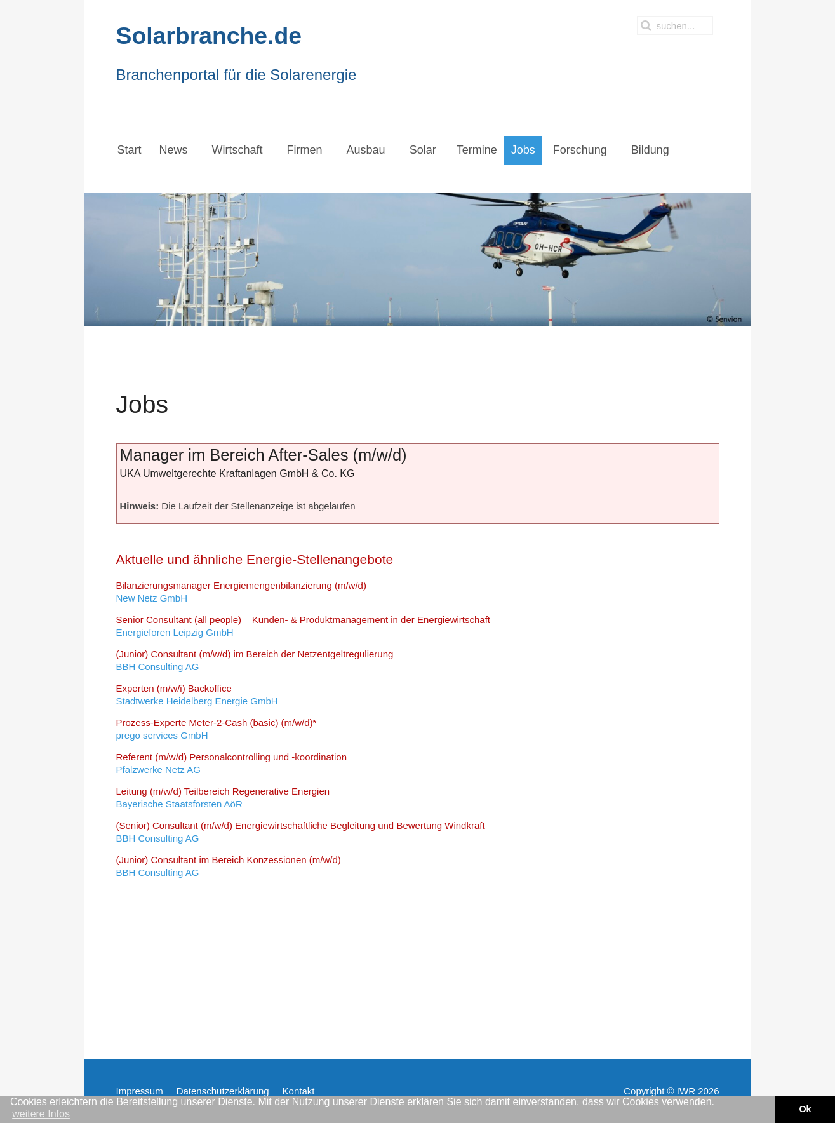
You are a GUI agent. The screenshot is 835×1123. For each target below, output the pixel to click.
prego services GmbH (216, 729)
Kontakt (299, 1091)
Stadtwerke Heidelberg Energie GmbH (197, 694)
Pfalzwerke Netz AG (231, 763)
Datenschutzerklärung (223, 1091)
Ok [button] (805, 1109)
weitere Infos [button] (41, 1113)
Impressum (139, 1091)
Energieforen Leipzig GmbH (303, 626)
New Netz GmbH (241, 591)
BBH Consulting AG (255, 660)
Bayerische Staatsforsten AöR (223, 797)
